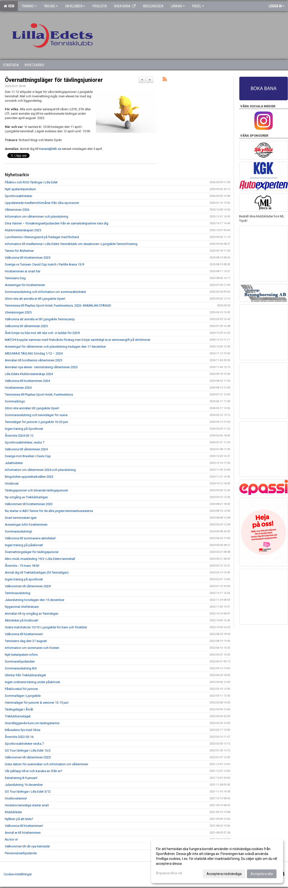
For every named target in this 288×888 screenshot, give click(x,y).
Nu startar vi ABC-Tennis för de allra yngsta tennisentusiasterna (49, 511)
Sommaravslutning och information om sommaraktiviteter (45, 292)
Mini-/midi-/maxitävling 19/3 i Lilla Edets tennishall (40, 559)
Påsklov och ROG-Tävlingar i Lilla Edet (31, 182)
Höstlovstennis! (16, 798)
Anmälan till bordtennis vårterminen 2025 (33, 360)
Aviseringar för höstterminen (25, 285)
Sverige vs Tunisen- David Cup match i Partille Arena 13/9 (44, 264)
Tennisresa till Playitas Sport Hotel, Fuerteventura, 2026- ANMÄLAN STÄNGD (58, 305)
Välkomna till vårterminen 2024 (26, 449)
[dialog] (217, 861)
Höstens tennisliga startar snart (27, 805)
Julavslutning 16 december (24, 785)
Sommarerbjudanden (20, 661)
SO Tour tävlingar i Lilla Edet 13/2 (28, 750)
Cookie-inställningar (18, 874)
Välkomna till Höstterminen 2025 (27, 257)
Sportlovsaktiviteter (18, 196)
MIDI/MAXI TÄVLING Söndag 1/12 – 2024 (34, 353)
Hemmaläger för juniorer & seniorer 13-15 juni (36, 702)
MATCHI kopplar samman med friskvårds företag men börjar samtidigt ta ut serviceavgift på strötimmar (77, 340)
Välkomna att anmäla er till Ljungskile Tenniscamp (40, 319)
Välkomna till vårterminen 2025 (26, 326)
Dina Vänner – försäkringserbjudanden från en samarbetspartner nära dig (56, 223)
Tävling (51, 6)
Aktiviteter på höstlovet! (21, 620)
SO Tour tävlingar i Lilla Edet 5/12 (28, 791)
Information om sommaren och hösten (32, 648)
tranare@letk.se (50, 149)
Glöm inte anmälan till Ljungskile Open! (32, 408)
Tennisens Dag (15, 278)
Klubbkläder (13, 812)
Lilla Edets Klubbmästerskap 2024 (29, 374)
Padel (198, 6)
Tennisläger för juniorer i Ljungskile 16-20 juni (36, 422)
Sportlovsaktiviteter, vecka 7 (24, 442)
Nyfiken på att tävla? (19, 819)
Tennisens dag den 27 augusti (26, 641)
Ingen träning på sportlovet (24, 579)
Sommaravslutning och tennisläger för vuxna (36, 415)
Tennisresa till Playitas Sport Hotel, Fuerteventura (39, 394)
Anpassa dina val (169, 873)
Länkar (178, 6)
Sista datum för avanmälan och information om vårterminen (46, 764)
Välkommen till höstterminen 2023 (29, 504)
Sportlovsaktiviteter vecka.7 (24, 743)
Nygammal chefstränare (22, 607)
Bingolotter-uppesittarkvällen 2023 (29, 476)
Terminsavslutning (17, 593)
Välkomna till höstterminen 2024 (27, 381)
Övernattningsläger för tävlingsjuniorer (54, 80)
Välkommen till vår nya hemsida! (27, 846)
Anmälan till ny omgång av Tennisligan (31, 613)
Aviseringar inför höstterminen (26, 524)
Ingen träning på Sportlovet (24, 429)
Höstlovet (12, 483)
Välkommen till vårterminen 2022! (28, 757)
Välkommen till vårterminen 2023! (28, 586)
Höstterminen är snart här (22, 271)
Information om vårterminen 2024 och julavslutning (40, 470)
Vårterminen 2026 (17, 209)
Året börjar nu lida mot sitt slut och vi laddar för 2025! (42, 333)
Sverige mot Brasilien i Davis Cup (28, 456)
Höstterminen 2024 (18, 387)
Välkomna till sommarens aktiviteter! (30, 538)
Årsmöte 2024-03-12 (19, 435)
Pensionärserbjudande (21, 853)
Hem (9, 6)
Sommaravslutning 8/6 (21, 668)
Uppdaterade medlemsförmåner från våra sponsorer (42, 203)
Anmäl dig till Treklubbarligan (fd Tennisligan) (37, 572)
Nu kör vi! (11, 839)
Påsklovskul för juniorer (21, 689)
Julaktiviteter (14, 463)
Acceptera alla (262, 874)
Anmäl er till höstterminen (23, 832)
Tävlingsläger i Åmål (19, 709)
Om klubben (75, 6)
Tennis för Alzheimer (19, 251)
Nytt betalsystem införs (21, 654)
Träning (29, 6)
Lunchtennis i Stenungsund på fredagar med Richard (42, 237)
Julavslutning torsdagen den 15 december (34, 600)
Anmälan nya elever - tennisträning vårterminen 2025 (41, 367)
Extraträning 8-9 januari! (21, 778)
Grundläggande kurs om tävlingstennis (32, 723)
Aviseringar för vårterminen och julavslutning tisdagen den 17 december (55, 346)
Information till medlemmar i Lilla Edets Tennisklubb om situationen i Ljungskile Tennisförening (71, 244)
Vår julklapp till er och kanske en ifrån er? (33, 771)
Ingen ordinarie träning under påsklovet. (33, 682)
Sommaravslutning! (18, 531)
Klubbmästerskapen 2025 (23, 230)
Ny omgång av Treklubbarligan (26, 497)
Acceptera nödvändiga (224, 874)
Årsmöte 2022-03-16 (19, 737)
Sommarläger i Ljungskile (23, 696)
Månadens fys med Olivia (22, 730)
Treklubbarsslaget (18, 716)
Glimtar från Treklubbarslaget (25, 675)
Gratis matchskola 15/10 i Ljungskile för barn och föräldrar (46, 627)
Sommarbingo (15, 401)
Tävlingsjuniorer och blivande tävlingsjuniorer (36, 490)
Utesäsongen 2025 (18, 312)
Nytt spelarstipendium (20, 189)
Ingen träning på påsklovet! (24, 545)
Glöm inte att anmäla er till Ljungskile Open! (35, 298)
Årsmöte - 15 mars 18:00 (22, 565)
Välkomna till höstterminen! (24, 634)
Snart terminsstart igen (21, 518)
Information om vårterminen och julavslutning (36, 216)
